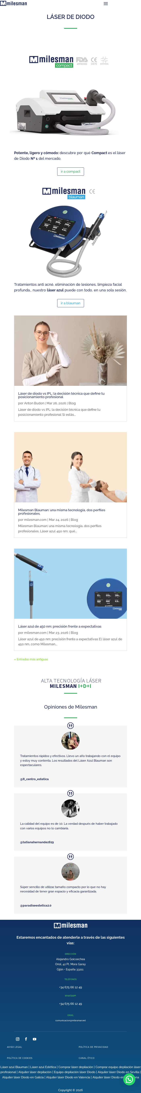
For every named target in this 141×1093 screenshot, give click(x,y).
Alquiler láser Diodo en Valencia (68, 1077)
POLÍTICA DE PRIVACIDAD (93, 1047)
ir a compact (70, 171)
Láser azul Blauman (14, 1067)
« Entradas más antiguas (31, 659)
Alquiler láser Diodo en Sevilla (118, 1072)
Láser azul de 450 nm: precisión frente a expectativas (59, 626)
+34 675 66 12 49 (70, 987)
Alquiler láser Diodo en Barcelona (115, 1077)
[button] (129, 1079)
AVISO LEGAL (14, 1047)
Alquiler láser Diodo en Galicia (23, 1077)
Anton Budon (34, 403)
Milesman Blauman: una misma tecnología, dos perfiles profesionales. (61, 511)
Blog (72, 403)
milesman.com (35, 520)
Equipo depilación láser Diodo (74, 1072)
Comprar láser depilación (75, 1067)
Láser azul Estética (43, 1067)
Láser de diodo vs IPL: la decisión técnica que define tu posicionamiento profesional (61, 395)
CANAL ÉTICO (86, 1058)
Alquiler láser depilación (35, 1072)
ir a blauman (70, 303)
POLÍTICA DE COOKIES (19, 1058)
